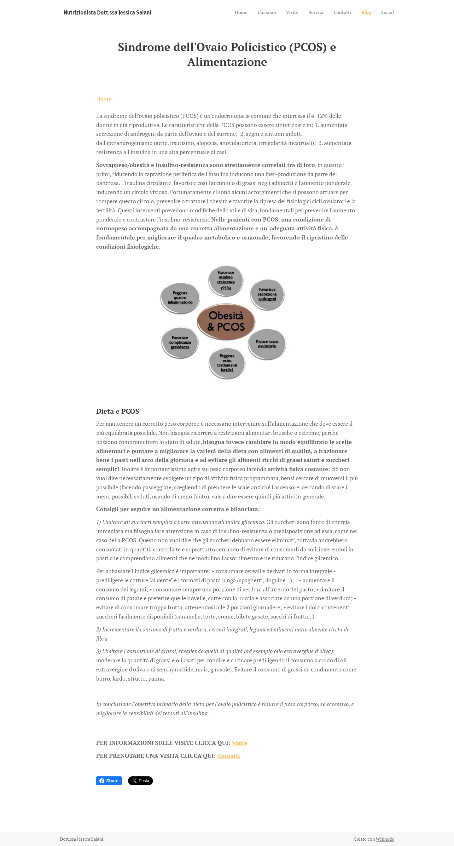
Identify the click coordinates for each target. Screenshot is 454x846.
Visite (239, 742)
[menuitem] (335, 13)
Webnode (385, 839)
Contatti (228, 755)
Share (109, 780)
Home (103, 99)
